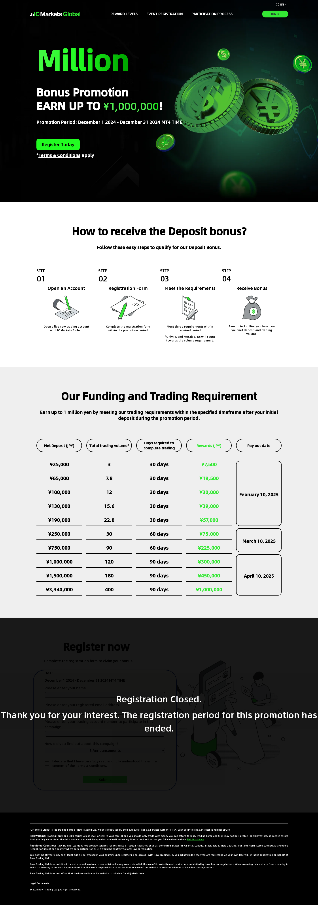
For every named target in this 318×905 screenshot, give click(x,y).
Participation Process (212, 14)
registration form (138, 326)
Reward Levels (124, 14)
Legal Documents (39, 883)
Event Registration (164, 14)
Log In (275, 14)
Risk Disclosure (195, 839)
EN (280, 4)
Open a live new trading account (66, 326)
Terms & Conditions (59, 155)
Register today (58, 144)
